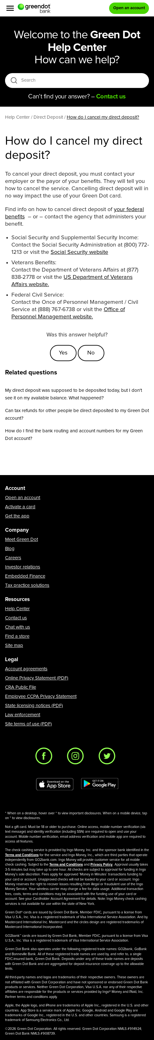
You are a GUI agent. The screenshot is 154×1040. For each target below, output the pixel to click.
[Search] (79, 80)
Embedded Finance (25, 576)
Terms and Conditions (22, 855)
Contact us (16, 618)
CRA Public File (20, 687)
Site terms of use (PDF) (28, 724)
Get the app (17, 516)
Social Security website (79, 252)
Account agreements (26, 669)
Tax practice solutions (27, 585)
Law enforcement (22, 714)
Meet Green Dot (21, 539)
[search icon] (13, 80)
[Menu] (10, 8)
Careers (13, 557)
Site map (14, 645)
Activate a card (20, 506)
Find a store (17, 636)
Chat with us (17, 627)
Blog (10, 548)
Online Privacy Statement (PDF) (36, 678)
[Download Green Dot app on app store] (54, 784)
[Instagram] (77, 758)
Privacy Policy (101, 864)
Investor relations (22, 567)
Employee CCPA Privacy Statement (41, 696)
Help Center (17, 608)
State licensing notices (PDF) (34, 705)
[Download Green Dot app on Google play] (99, 784)
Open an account (22, 497)
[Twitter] (109, 758)
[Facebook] (45, 758)
